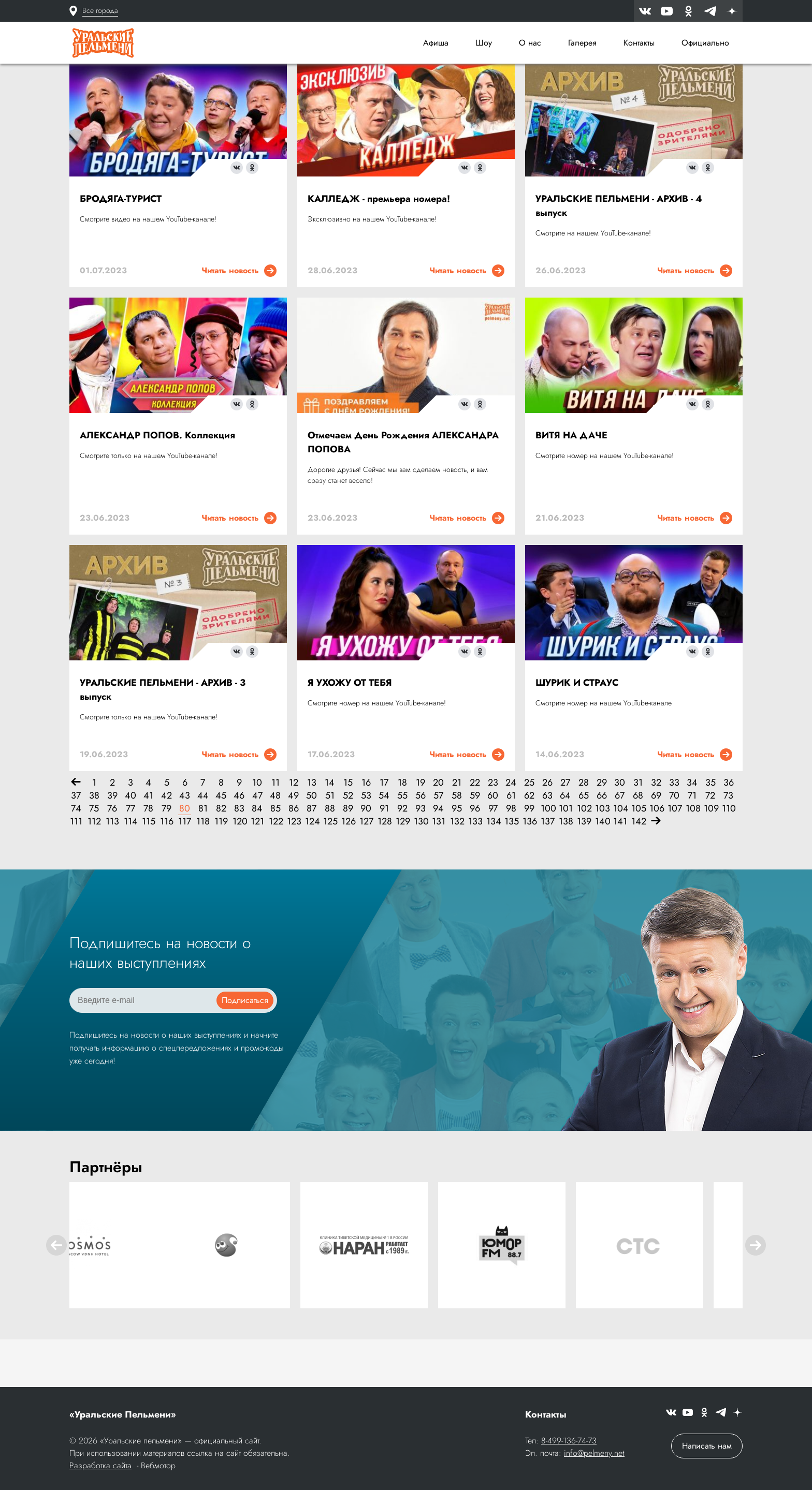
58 (457, 844)
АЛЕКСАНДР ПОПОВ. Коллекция (157, 484)
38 (94, 844)
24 (510, 831)
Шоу (483, 43)
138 (565, 870)
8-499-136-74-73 (569, 1442)
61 (511, 844)
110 (728, 857)
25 (529, 831)
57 (438, 844)
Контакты (639, 43)
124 (311, 870)
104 (619, 857)
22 (475, 831)
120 (239, 870)
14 (330, 831)
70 (674, 844)
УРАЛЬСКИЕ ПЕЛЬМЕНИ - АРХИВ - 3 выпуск (162, 738)
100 (547, 857)
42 (166, 844)
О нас (530, 43)
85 (275, 857)
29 (602, 831)
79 (166, 857)
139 (583, 870)
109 (710, 857)
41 (148, 844)
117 (184, 870)
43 (184, 844)
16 (366, 831)
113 (112, 870)
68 (638, 844)
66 (602, 844)
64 (565, 844)
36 (728, 831)
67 (620, 844)
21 (456, 831)
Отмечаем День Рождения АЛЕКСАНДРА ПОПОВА (403, 491)
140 (601, 870)
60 (492, 844)
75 (94, 857)
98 (511, 857)
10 (257, 831)
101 (565, 857)
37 (76, 844)
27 (565, 831)
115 (148, 870)
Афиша (435, 43)
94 (438, 857)
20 (438, 831)
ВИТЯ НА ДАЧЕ (571, 484)
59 (475, 844)
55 (402, 844)
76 (112, 857)
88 (330, 857)
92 (402, 857)
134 (492, 870)
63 (547, 844)
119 (220, 870)
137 (547, 870)
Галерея (582, 43)
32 (656, 831)
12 (293, 831)
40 (130, 844)
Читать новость (239, 319)
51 (330, 844)
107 (674, 857)
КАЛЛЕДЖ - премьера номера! (379, 247)
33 (674, 831)
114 (130, 870)
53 (366, 844)
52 (348, 844)
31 (638, 831)
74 (76, 857)
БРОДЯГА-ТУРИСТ (121, 247)
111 (76, 870)
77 (130, 857)
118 (202, 870)
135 (510, 870)
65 (583, 844)
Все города (100, 10)
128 (384, 870)
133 (474, 870)
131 (438, 870)
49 (293, 844)
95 (457, 857)
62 (529, 844)
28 (583, 831)
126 (347, 870)
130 (420, 870)
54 (384, 844)
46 (239, 844)
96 (475, 857)
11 (275, 831)
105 (637, 857)
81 (203, 857)
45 (220, 844)
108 (692, 857)
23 (493, 831)
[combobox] (489, 90)
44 (203, 844)
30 (619, 831)
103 (601, 857)
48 (275, 844)
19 (420, 831)
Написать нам (707, 1447)
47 (257, 844)
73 (728, 844)
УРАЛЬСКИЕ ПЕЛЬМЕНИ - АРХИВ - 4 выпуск (618, 254)
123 (293, 870)
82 (221, 857)
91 (384, 857)
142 (637, 870)
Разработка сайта (100, 1466)
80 (184, 857)
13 (311, 831)
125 (329, 870)
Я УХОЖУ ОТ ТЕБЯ (350, 731)
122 (275, 870)
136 (529, 870)
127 (365, 870)
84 (257, 857)
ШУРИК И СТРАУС (577, 731)
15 (348, 831)
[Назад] (75, 831)
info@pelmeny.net (594, 1454)
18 (402, 831)
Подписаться (245, 1049)
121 (257, 870)
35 (710, 831)
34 (692, 831)
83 (239, 857)
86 (293, 857)
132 (456, 870)
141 (619, 870)
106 (655, 857)
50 (311, 844)
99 (529, 857)
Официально (705, 43)
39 (112, 844)
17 (384, 831)
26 (547, 831)
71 (692, 844)
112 (94, 870)
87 (311, 857)
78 (148, 857)
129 (402, 870)
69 (656, 844)
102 (583, 857)
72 (710, 844)
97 (493, 857)
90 (365, 857)
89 (348, 857)
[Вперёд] (655, 870)
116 (166, 870)
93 (420, 857)
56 (420, 844)
